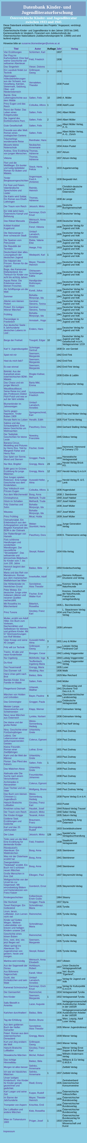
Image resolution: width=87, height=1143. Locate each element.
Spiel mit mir (10, 355)
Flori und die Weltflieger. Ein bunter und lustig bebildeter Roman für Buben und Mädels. (15, 168)
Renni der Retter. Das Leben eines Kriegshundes (15, 112)
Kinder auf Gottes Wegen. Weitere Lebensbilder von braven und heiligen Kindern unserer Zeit (14, 925)
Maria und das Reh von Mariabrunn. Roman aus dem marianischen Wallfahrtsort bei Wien (16, 576)
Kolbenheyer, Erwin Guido (36, 897)
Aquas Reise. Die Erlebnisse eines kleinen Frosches (13, 283)
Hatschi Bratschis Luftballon (13, 803)
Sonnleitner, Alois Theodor (36, 585)
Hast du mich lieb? (13, 361)
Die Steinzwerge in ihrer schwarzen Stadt (15, 234)
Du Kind (8, 662)
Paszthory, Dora (37, 427)
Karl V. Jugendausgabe (16, 349)
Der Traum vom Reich (15, 206)
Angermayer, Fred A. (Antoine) (35, 179)
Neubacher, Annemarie (35, 146)
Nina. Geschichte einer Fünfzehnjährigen (15, 731)
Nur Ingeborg (10, 658)
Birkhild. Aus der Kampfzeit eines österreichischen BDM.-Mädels (16, 375)
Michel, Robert (36, 1055)
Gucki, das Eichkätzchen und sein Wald (15, 980)
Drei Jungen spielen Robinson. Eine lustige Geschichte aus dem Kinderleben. (15, 481)
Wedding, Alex (36, 670)
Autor (38, 49)
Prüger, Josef (36, 1121)
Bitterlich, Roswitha (34, 605)
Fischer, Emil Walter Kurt (36, 595)
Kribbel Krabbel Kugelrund (12, 227)
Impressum (9, 1131)
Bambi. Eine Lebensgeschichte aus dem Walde (15, 98)
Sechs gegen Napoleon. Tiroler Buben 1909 (13, 414)
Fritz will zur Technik (14, 647)
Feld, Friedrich (36, 59)
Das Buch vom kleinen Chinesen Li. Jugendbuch (15, 796)
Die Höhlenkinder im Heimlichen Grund (14, 585)
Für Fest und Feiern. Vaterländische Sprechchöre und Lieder (14, 189)
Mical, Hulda (35, 516)
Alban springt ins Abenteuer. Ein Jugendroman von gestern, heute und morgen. (13, 951)
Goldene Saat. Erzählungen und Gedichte (12, 821)
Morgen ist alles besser (16, 1067)
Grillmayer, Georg (34, 71)
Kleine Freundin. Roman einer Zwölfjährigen (12, 749)
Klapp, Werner (36, 709)
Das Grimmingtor (12, 702)
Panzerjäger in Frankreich (11, 320)
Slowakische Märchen (15, 1055)
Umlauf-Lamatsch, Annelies (34, 234)
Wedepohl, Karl (37, 255)
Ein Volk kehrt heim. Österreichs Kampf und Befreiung (16, 214)
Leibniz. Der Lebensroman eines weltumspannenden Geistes (14, 739)
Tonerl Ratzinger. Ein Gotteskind (14, 906)
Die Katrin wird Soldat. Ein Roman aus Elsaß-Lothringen (15, 199)
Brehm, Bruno (36, 1020)
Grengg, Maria (36, 464)
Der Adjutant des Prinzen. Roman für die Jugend (16, 263)
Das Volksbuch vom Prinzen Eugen (14, 489)
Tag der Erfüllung (12, 1020)
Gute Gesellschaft (13, 125)
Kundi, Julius (35, 290)
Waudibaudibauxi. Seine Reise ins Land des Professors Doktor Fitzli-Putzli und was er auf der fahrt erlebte (15, 393)
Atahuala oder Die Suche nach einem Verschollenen (13, 776)
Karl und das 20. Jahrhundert (12, 828)
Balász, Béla (35, 568)
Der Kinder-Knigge (13, 815)
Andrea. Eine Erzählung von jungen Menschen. (16, 152)
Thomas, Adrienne (33, 152)
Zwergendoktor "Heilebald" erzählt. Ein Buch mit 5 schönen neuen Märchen (16, 866)
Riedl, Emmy (35, 1083)
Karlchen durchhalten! (15, 1012)
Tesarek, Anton (37, 815)
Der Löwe (9, 834)
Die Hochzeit (10, 902)
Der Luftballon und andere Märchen (13, 1110)
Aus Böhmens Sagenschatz (11, 972)
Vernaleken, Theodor (35, 83)
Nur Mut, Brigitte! (12, 464)
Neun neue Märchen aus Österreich (14, 716)
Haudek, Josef (36, 808)
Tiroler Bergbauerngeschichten (16, 179)
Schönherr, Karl (37, 52)
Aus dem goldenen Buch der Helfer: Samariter (13, 1027)
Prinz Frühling (11, 516)
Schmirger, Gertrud (34, 348)
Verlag (74, 49)
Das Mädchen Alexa (14, 769)
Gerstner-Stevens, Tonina (37, 302)
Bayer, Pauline (36, 696)
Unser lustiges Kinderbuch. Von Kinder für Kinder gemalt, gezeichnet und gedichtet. (16, 1083)
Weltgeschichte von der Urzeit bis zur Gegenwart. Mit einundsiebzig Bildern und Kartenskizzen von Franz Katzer (16, 886)
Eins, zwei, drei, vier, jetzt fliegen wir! (14, 941)
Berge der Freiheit (13, 340)
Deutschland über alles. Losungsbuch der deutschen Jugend (16, 255)
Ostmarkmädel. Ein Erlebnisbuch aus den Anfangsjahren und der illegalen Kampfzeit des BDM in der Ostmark (16, 525)
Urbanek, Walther (34, 688)
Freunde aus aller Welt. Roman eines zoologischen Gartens (16, 133)
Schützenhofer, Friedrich (37, 393)
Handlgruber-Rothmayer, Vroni (36, 283)
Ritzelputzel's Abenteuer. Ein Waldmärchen (11, 850)
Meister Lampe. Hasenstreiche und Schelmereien (13, 709)
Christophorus (11, 498)
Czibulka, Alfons (37, 105)
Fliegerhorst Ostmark (15, 688)
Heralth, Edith (36, 419)
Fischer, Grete (36, 448)
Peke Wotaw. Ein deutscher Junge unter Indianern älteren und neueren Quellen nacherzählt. (15, 595)
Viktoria (8, 158)
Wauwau (8, 512)
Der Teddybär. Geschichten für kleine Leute (15, 437)
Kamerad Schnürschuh (16, 987)
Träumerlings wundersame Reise (14, 140)
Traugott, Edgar (37, 340)
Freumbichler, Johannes (36, 776)
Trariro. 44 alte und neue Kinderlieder (13, 653)
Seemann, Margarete (34, 354)
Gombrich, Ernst (37, 886)
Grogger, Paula (37, 458)
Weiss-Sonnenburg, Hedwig (36, 724)
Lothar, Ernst (35, 749)
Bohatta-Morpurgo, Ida (36, 296)
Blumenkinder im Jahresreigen (12, 405)
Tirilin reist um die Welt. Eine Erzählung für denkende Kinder (16, 842)
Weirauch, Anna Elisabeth (37, 221)
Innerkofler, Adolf (37, 576)
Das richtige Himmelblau (10, 1061)
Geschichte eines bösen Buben (13, 935)
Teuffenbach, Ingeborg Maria (37, 662)
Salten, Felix (35, 98)
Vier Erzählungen (13, 52)
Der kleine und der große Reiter (13, 723)
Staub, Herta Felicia (35, 168)
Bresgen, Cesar (37, 653)
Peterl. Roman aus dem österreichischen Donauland (16, 1036)
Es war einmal (11, 367)
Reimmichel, (35, 914)
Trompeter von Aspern (15, 1105)
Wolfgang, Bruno (37, 789)
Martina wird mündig (14, 961)
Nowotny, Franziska (34, 436)
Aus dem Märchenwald (16, 494)
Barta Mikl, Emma (34, 384)
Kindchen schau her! (14, 808)
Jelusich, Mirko (37, 206)
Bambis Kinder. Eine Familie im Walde (14, 681)
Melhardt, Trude (37, 498)
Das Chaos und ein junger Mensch (14, 384)
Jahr (59, 49)
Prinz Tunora (10, 612)
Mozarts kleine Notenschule (11, 146)
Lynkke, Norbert (37, 716)
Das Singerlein (11, 66)
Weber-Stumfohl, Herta (37, 525)
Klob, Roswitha (37, 1111)
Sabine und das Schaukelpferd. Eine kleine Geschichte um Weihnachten (15, 427)
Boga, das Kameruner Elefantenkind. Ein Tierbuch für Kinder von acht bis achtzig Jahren (16, 273)
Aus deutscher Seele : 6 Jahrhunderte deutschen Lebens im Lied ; (15, 329)
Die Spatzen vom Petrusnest (13, 241)
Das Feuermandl (12, 667)
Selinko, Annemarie (34, 1067)
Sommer (8, 296)
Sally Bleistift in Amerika (12, 1004)
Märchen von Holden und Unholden (14, 695)
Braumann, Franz (35, 821)
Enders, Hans (36, 329)
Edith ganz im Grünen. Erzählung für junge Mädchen (15, 471)
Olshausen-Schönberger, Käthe (36, 273)
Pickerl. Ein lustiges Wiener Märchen (14, 308)
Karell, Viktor (35, 973)
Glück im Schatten (13, 501)
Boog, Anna (35, 494)
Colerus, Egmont (37, 739)
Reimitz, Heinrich (33, 189)
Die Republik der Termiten (12, 247)
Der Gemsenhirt (12, 992)
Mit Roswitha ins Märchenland (12, 605)
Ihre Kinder (9, 997)
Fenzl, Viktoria (36, 227)
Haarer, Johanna (37, 627)
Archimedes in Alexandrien (11, 783)
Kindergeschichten (13, 897)
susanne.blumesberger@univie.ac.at (41, 43)
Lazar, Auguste (37, 1004)
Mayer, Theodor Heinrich (37, 263)
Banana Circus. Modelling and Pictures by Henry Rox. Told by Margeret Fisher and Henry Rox (15, 448)
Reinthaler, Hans (37, 140)
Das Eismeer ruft (12, 670)
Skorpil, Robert (37, 551)
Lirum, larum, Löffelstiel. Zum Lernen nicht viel (15, 914)
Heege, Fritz (35, 247)
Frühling (8, 314)
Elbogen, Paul (36, 875)
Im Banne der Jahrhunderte (11, 1098)
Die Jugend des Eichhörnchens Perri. (15, 119)
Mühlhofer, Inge (37, 658)
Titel (16, 49)
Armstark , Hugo (37, 320)
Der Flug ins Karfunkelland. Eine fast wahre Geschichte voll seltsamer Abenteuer (16, 59)
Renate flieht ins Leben (16, 419)
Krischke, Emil (36, 1105)
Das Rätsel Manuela (14, 221)
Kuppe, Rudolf (36, 1093)
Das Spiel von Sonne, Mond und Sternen (15, 458)
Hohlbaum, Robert (34, 966)
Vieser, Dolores (37, 66)
